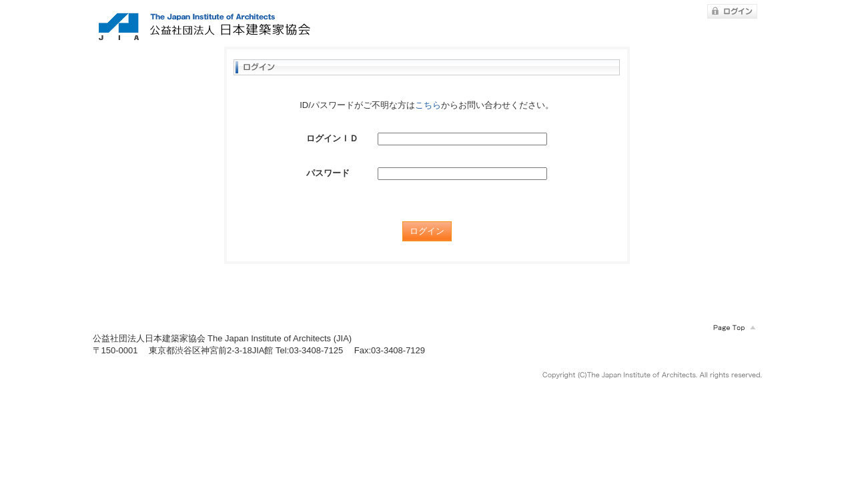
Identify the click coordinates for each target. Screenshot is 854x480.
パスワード (328, 173)
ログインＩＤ (332, 138)
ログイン (427, 231)
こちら (428, 105)
